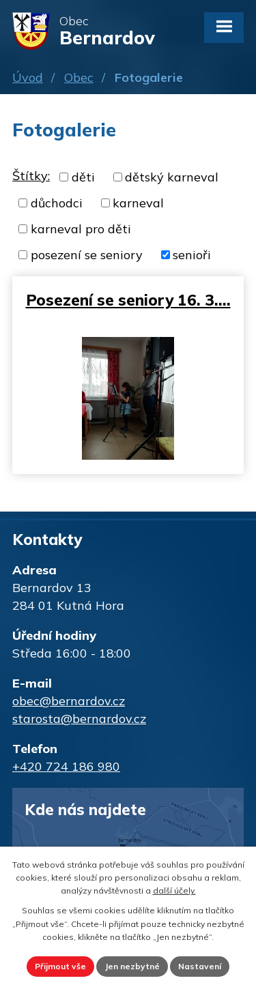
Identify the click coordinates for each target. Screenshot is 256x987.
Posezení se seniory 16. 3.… (128, 300)
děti (83, 177)
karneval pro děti (81, 229)
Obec (79, 77)
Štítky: (31, 175)
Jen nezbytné (132, 966)
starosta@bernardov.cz (79, 718)
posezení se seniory (87, 255)
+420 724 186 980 (66, 766)
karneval (138, 203)
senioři (192, 255)
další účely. (174, 890)
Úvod (27, 77)
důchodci (57, 203)
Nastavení (199, 966)
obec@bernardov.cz (68, 701)
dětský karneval (171, 177)
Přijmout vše (60, 966)
